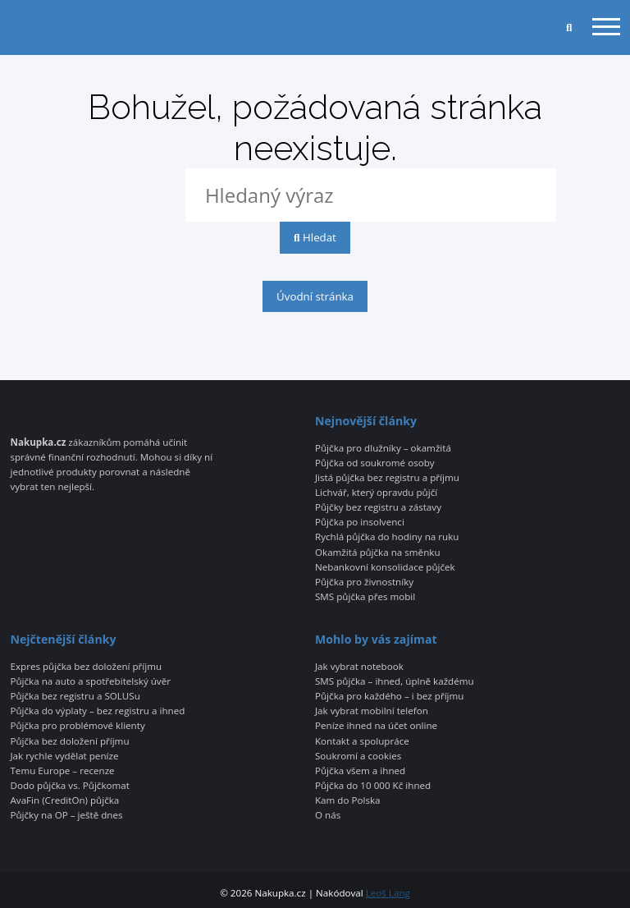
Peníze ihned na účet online (376, 725)
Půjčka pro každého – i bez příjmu (389, 696)
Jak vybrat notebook (359, 666)
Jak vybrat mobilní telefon (371, 711)
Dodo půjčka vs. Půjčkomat (69, 785)
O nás (327, 815)
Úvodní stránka (315, 296)
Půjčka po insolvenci (359, 522)
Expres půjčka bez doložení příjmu (86, 666)
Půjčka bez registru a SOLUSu (74, 696)
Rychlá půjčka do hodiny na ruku (387, 537)
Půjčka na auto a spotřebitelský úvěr (90, 681)
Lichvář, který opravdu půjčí (376, 492)
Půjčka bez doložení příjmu (69, 741)
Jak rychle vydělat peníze (64, 756)
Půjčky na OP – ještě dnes (66, 815)
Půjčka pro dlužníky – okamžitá (383, 448)
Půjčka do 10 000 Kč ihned (373, 785)
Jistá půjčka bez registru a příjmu (387, 478)
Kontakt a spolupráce (362, 741)
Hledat (315, 237)
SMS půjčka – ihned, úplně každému (394, 681)
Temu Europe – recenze (62, 771)
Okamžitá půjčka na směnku (378, 552)
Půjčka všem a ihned (360, 771)
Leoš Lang (388, 893)
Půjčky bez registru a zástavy (378, 507)
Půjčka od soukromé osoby (375, 463)
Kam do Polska (348, 800)
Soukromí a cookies (358, 756)
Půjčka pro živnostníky (364, 582)
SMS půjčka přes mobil (365, 597)
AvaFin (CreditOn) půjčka (64, 800)
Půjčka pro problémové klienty (77, 725)
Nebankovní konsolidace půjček (385, 567)
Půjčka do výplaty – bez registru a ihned (97, 711)
